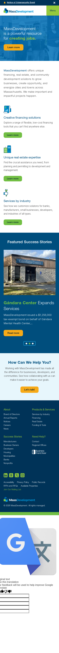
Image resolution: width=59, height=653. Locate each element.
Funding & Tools (39, 425)
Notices (7, 421)
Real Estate (37, 421)
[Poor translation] (7, 591)
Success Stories (13, 436)
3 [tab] (32, 343)
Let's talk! (29, 390)
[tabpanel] (29, 293)
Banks (6, 459)
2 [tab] (29, 343)
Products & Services (43, 409)
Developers (8, 449)
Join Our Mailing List (12, 489)
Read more (13, 333)
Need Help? (39, 436)
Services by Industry (41, 414)
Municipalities (9, 456)
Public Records (38, 482)
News (6, 429)
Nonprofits (8, 463)
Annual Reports (10, 418)
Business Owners (11, 445)
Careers (7, 425)
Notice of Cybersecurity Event (21, 3)
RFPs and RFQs (11, 486)
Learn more (13, 47)
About (7, 409)
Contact (35, 441)
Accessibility (9, 482)
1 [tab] (26, 343)
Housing (7, 452)
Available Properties (29, 486)
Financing (36, 418)
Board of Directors (12, 414)
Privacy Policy (23, 482)
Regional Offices (39, 445)
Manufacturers (10, 441)
